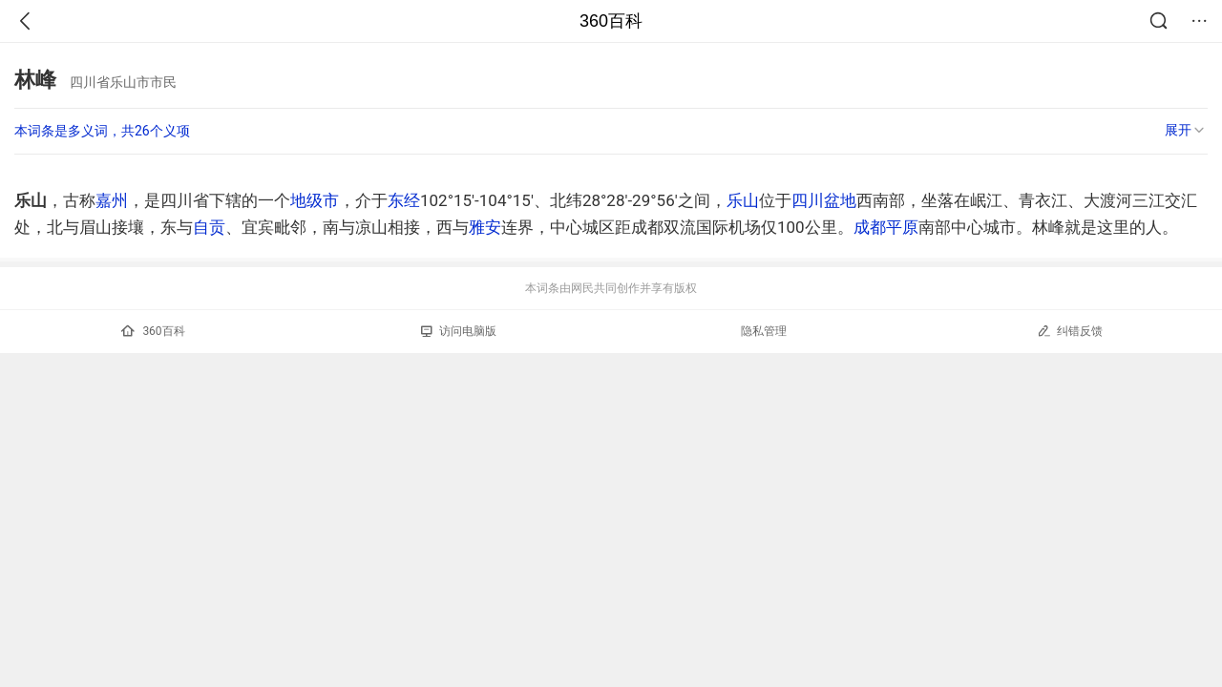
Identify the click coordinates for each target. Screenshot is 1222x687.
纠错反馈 (1070, 330)
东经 (404, 200)
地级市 (314, 200)
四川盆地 (823, 200)
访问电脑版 (458, 331)
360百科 (611, 21)
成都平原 (885, 227)
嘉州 (111, 200)
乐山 (743, 200)
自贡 (209, 227)
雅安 (485, 227)
